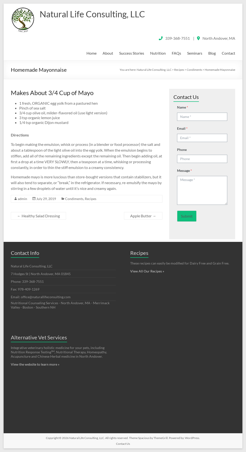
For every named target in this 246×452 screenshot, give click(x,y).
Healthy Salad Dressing (38, 215)
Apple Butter (143, 215)
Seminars (194, 53)
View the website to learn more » (35, 364)
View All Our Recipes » (147, 271)
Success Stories (131, 53)
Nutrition (158, 53)
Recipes (90, 199)
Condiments (74, 199)
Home (91, 53)
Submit (187, 216)
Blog (212, 53)
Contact (228, 53)
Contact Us (123, 444)
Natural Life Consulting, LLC (92, 14)
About (108, 53)
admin (22, 199)
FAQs (176, 53)
